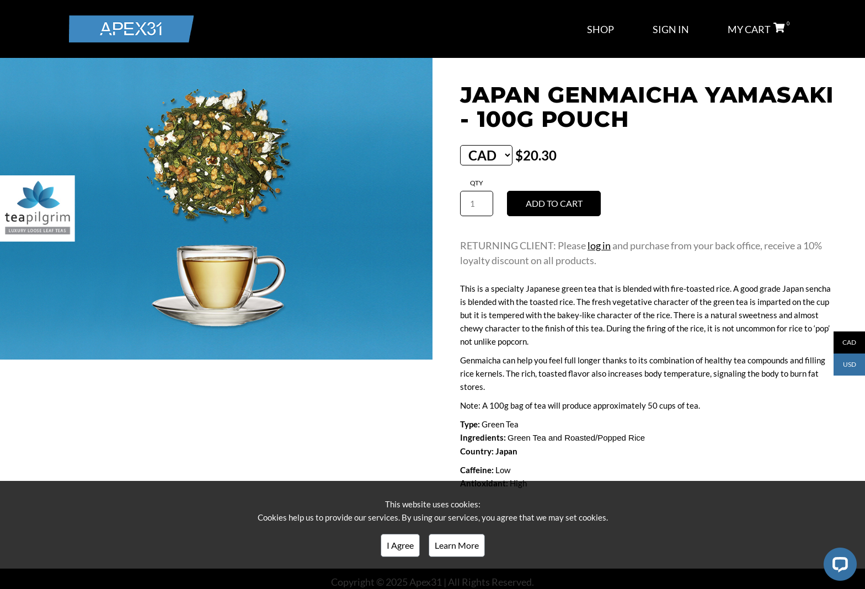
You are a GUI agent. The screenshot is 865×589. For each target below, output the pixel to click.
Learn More (457, 545)
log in (599, 245)
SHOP (600, 29)
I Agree (400, 545)
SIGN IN (671, 29)
